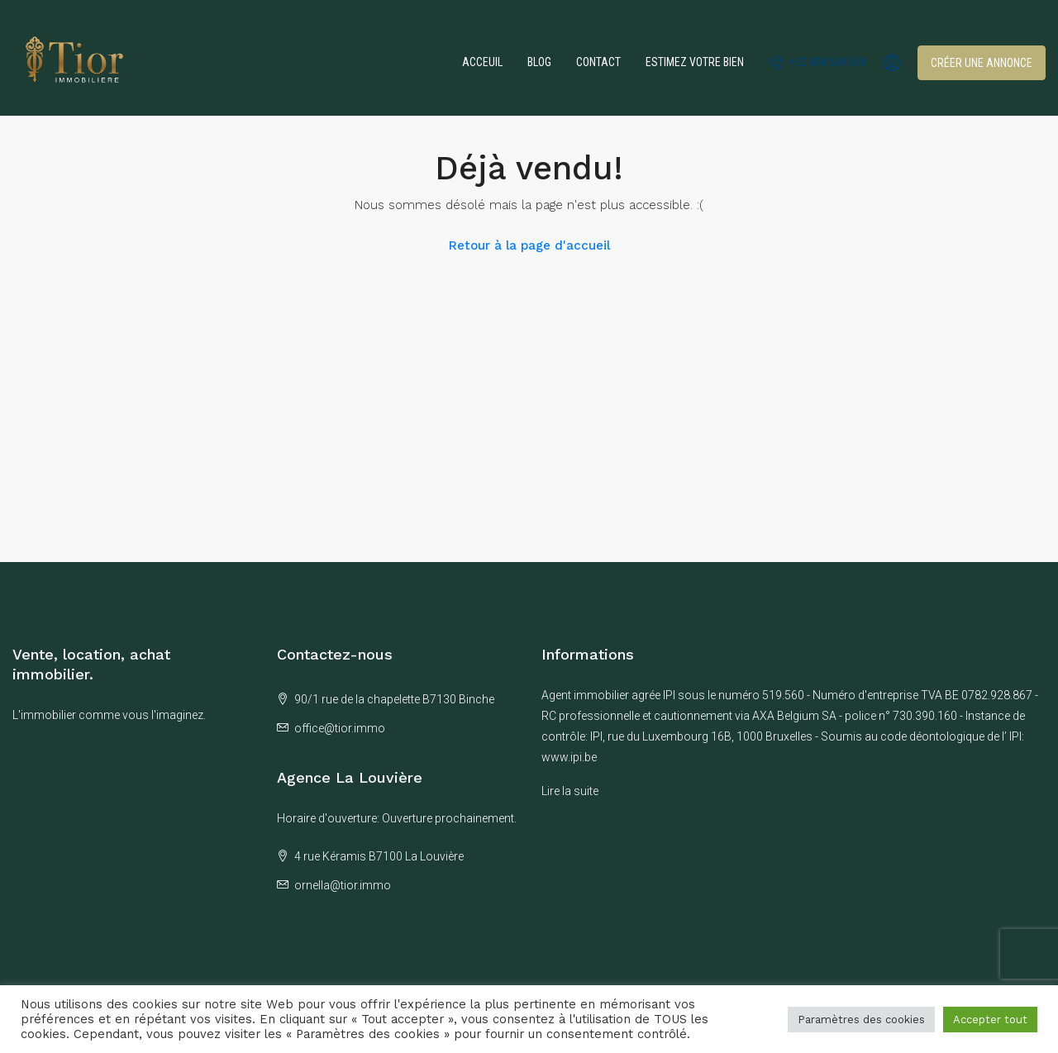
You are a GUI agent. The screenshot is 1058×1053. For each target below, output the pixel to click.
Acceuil (482, 62)
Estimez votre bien (695, 62)
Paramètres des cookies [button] (861, 1019)
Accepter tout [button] (990, 1019)
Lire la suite (569, 791)
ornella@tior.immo (342, 885)
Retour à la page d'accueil (529, 245)
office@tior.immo (339, 728)
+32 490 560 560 (817, 62)
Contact (598, 62)
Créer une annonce (981, 62)
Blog (539, 62)
